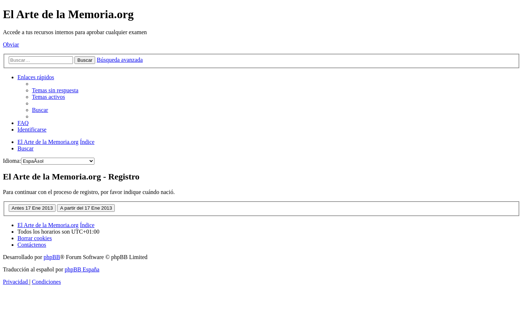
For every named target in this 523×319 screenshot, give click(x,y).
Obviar (11, 44)
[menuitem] (55, 90)
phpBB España (82, 269)
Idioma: (12, 161)
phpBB (52, 257)
